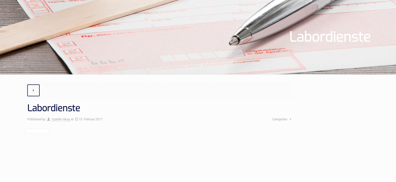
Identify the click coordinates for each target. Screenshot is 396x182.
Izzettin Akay (61, 119)
